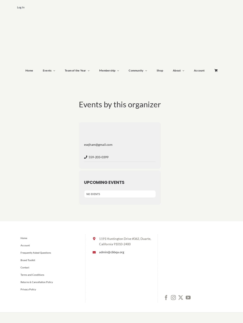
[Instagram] (173, 297)
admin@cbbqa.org (111, 252)
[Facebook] (166, 297)
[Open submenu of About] (184, 70)
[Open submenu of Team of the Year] (89, 70)
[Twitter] (180, 297)
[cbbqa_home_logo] (121, 20)
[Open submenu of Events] (55, 70)
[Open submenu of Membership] (119, 70)
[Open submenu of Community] (147, 70)
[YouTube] (188, 297)
